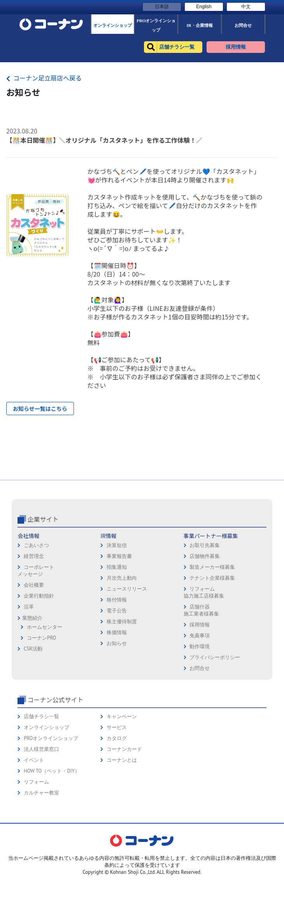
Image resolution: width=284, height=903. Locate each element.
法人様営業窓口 (41, 810)
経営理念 (34, 617)
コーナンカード (124, 810)
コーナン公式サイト (55, 760)
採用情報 (199, 685)
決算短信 (117, 606)
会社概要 (34, 646)
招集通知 (117, 628)
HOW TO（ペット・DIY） (52, 832)
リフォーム (36, 843)
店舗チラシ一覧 (41, 777)
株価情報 (117, 693)
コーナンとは (122, 821)
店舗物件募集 (204, 617)
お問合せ (199, 729)
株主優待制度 (122, 682)
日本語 (162, 6)
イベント (34, 821)
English (203, 6)
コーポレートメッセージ (36, 631)
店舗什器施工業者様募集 (201, 671)
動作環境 (199, 707)
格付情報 (117, 661)
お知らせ (117, 704)
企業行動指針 (39, 657)
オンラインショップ (46, 788)
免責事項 (199, 696)
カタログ (117, 799)
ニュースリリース (127, 650)
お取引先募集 (204, 606)
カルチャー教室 (41, 853)
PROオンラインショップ (51, 799)
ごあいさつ (36, 606)
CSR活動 (33, 710)
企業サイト (42, 580)
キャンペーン (122, 777)
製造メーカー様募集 (212, 628)
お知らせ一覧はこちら (40, 408)
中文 (246, 6)
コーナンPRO (41, 699)
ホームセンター (44, 688)
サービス (117, 788)
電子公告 (117, 671)
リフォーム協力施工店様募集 (204, 653)
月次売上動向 (122, 639)
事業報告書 (119, 617)
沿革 (29, 668)
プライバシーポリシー (214, 718)
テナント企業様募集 (212, 639)
